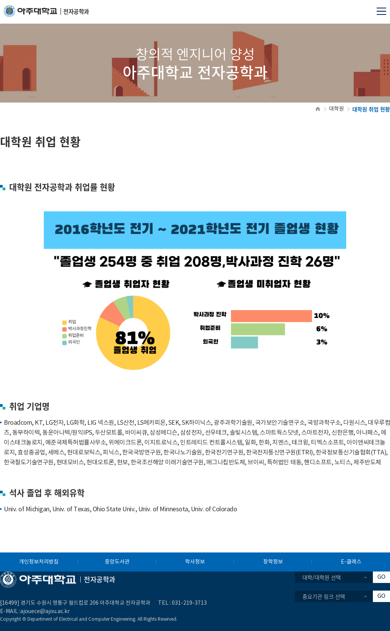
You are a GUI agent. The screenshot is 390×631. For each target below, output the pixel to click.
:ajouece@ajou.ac (41, 612)
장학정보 (273, 562)
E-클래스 (351, 562)
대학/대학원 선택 (321, 577)
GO (381, 577)
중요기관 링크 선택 (323, 596)
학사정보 (195, 562)
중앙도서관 (117, 562)
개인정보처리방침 (39, 562)
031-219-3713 (189, 603)
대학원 (336, 109)
